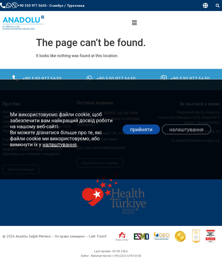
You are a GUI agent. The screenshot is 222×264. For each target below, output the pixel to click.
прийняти (141, 129)
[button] (205, 5)
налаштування (59, 145)
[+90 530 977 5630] (15, 78)
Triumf (101, 236)
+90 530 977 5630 (32, 5)
